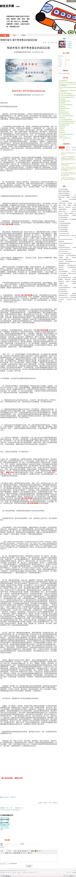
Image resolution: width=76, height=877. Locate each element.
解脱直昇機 (61, 241)
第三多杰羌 (61, 255)
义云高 (60, 301)
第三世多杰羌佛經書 (63, 231)
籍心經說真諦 (62, 245)
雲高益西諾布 (62, 265)
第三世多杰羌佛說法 (63, 227)
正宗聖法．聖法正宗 (63, 285)
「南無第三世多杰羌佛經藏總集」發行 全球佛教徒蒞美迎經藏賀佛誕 (68, 179)
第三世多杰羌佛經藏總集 (64, 195)
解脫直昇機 (7, 5)
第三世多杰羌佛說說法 (64, 225)
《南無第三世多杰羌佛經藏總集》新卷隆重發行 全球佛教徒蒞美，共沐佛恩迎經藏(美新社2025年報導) (68, 159)
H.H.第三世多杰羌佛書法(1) (66, 119)
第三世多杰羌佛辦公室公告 (65, 287)
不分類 (6, 807)
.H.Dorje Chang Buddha (64, 233)
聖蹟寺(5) (62, 130)
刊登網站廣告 (3, 872)
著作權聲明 (24, 872)
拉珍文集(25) (63, 99)
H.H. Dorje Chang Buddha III (65, 253)
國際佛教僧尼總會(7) (64, 108)
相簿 (14, 35)
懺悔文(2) (62, 128)
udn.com (74, 872)
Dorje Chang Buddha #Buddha (65, 239)
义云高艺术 (61, 299)
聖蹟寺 (21, 807)
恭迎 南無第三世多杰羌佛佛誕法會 (12, 809)
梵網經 (60, 199)
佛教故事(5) (62, 132)
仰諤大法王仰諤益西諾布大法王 (66, 243)
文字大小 (9, 850)
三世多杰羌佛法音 (69, 261)
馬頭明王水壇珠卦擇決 (64, 215)
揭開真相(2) (62, 117)
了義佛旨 (66, 213)
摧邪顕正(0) (62, 110)
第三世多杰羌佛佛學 (63, 219)
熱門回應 (68, 149)
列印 (56, 802)
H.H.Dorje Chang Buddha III (65, 249)
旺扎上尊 (61, 213)
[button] (4, 851)
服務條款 (19, 872)
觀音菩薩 (70, 203)
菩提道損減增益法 (63, 209)
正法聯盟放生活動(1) (64, 125)
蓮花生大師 (67, 207)
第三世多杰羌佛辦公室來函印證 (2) (68, 121)
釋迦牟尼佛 (61, 281)
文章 (4, 35)
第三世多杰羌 (62, 221)
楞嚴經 (67, 197)
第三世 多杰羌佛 (62, 273)
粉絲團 (3, 875)
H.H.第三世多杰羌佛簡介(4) (66, 93)
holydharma (61, 48)
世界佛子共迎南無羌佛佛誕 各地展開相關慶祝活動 (68, 164)
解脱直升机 (61, 269)
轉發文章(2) (62, 136)
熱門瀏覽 (62, 149)
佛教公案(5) (62, 106)
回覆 (41, 802)
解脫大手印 (13, 797)
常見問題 (14, 872)
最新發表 (62, 147)
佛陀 (67, 257)
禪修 (60, 205)
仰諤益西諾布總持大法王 (64, 263)
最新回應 (68, 147)
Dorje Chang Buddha (63, 251)
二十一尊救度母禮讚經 (64, 201)
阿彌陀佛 (61, 279)
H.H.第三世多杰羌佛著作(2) (66, 104)
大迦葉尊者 (61, 283)
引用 (51, 802)
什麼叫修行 (61, 261)
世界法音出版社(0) (64, 112)
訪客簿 (23, 35)
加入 (67, 875)
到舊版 (17, 6)
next (64, 139)
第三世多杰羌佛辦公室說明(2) (66, 134)
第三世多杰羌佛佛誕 (63, 189)
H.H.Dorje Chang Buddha (64, 235)
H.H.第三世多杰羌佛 (63, 293)
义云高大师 (69, 299)
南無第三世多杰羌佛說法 (64, 193)
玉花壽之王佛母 (62, 203)
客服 (35, 872)
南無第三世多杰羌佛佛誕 (64, 191)
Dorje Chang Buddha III (64, 297)
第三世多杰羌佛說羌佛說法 (65, 223)
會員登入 (2, 847)
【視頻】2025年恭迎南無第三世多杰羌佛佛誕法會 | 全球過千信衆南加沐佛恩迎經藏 (68, 174)
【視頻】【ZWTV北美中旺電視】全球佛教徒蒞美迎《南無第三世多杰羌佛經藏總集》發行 (68, 169)
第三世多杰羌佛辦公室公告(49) (67, 97)
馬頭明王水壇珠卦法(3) (65, 138)
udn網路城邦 (72, 1)
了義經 (64, 205)
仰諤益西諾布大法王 (63, 295)
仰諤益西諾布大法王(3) (65, 114)
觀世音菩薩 (67, 279)
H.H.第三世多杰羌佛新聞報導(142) (68, 95)
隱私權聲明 (30, 872)
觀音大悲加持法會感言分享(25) (67, 123)
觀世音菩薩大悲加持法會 (64, 247)
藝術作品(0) (62, 126)
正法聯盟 (61, 257)
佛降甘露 (71, 213)
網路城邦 (71, 875)
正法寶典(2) (62, 102)
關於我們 (9, 872)
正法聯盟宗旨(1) (63, 80)
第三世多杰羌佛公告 (63, 291)
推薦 (46, 802)
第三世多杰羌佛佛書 (63, 229)
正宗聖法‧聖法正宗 (63, 289)
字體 (2, 850)
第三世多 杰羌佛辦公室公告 (65, 259)
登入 (65, 875)
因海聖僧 (69, 205)
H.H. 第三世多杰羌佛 (64, 73)
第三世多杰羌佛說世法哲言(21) (67, 115)
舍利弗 (67, 281)
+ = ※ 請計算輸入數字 (8, 863)
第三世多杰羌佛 (5, 797)
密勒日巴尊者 (62, 197)
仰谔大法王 (61, 267)
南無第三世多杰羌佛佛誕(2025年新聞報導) (4, 823)
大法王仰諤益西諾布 (63, 271)
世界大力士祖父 (62, 211)
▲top (75, 870)
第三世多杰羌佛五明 (63, 217)
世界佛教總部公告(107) (65, 101)
